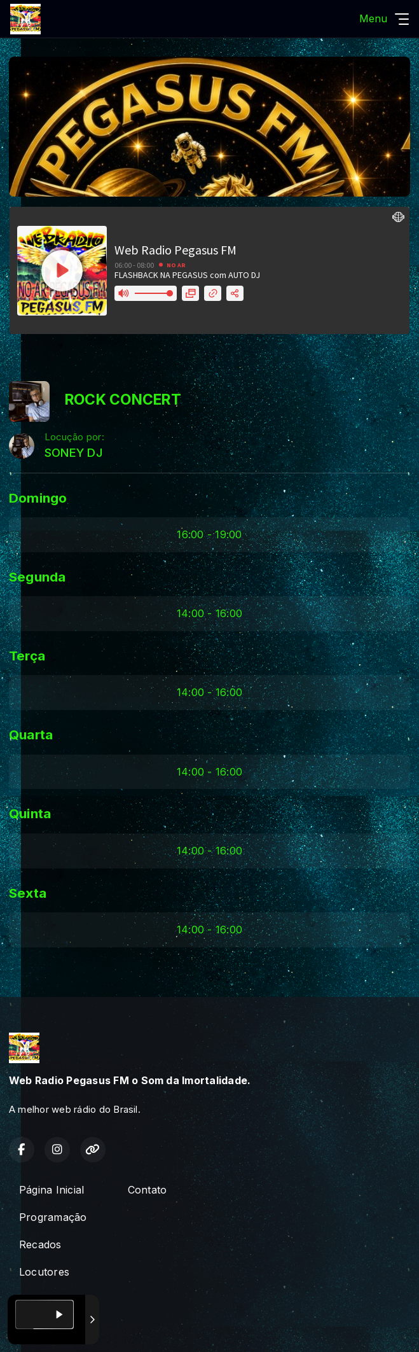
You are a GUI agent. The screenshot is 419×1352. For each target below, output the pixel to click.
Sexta (27, 893)
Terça (27, 656)
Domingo (38, 498)
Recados (40, 1244)
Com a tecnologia (53, 1328)
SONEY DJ (73, 452)
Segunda (37, 577)
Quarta (31, 734)
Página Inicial (51, 1189)
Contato (147, 1189)
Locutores (44, 1271)
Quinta (30, 813)
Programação (53, 1217)
